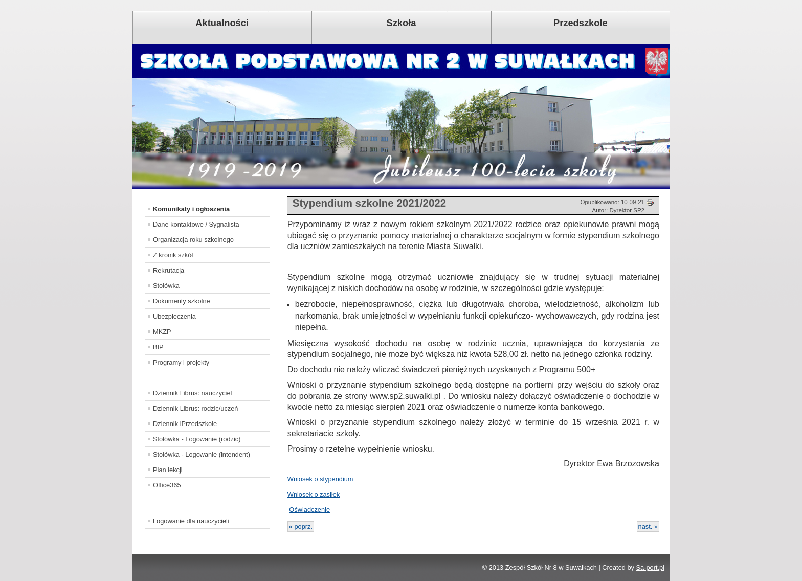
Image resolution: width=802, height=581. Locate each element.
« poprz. (301, 526)
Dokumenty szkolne (181, 301)
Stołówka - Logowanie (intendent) (201, 454)
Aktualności (222, 22)
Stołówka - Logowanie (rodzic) (196, 439)
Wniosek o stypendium (320, 479)
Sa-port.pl (650, 567)
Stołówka (166, 285)
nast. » (648, 526)
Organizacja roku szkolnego (193, 239)
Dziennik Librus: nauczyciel (192, 393)
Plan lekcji (168, 470)
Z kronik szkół (173, 255)
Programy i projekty (181, 362)
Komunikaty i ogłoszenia (191, 209)
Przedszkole (580, 22)
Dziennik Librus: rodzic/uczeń (195, 408)
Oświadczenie (309, 509)
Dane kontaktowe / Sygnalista (196, 224)
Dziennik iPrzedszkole (185, 424)
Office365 (167, 485)
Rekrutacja (168, 270)
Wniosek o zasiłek (313, 494)
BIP (158, 347)
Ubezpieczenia (174, 316)
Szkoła (401, 22)
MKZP (162, 332)
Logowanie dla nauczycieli (191, 521)
